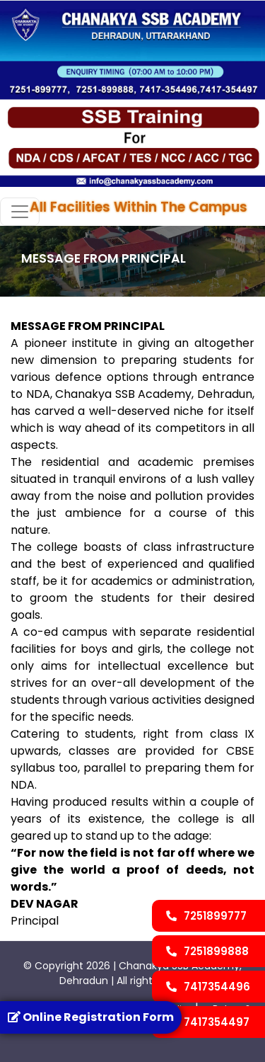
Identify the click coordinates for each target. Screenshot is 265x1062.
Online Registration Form (91, 1017)
